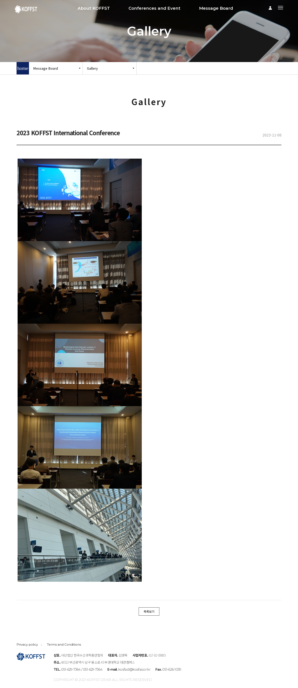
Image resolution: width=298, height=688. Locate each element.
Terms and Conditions (64, 644)
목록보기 (149, 611)
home (22, 68)
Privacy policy (27, 644)
